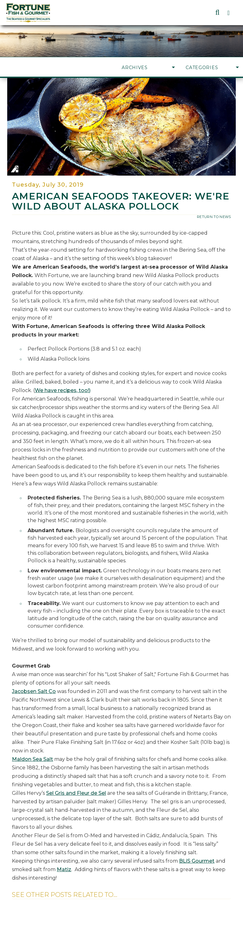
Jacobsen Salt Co (34, 691)
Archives (148, 67)
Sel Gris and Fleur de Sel (76, 793)
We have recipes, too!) (63, 390)
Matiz (64, 869)
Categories (212, 67)
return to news (214, 217)
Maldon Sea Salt (32, 759)
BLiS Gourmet (196, 861)
